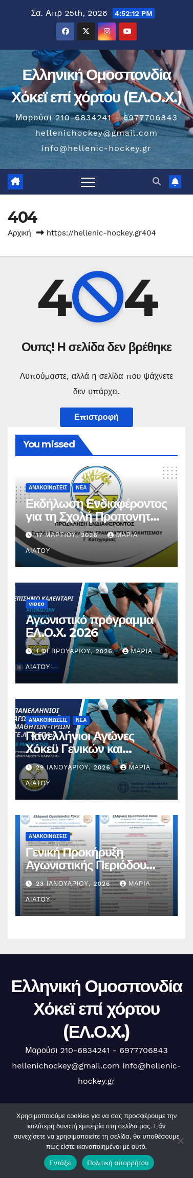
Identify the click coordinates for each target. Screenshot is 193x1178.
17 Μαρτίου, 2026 (68, 535)
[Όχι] (180, 1141)
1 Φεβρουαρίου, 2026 (75, 651)
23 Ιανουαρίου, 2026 (74, 883)
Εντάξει (60, 1163)
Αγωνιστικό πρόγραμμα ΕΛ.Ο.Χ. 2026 (89, 626)
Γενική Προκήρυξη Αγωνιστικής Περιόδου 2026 (86, 865)
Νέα (81, 487)
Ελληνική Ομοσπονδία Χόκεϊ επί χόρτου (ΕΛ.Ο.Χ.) (96, 1008)
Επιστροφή (96, 417)
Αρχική (19, 233)
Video (37, 604)
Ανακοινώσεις (48, 487)
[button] (157, 181)
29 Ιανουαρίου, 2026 (74, 767)
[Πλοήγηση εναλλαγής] (88, 181)
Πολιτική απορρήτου (117, 1163)
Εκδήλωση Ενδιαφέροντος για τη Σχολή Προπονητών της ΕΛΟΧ (96, 516)
